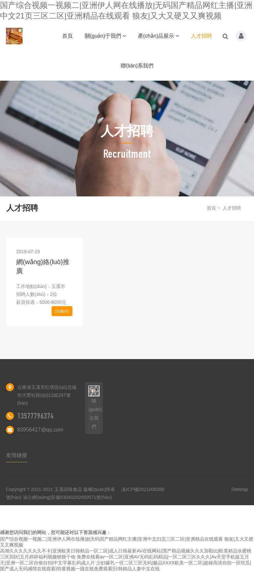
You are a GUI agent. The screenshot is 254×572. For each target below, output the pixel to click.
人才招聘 (201, 36)
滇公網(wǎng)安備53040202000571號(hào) (67, 497)
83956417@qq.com (40, 429)
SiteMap (239, 489)
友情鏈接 (16, 455)
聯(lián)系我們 (137, 65)
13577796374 (35, 416)
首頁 (67, 36)
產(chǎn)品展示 (158, 36)
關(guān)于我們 (105, 36)
